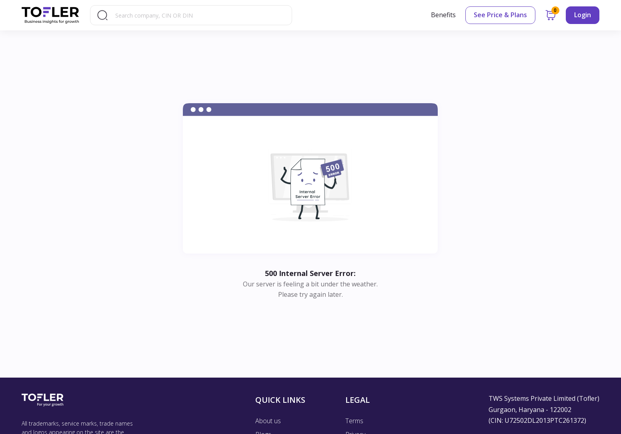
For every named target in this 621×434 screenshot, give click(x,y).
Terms (354, 420)
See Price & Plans (500, 14)
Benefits (443, 14)
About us (268, 420)
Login (582, 14)
